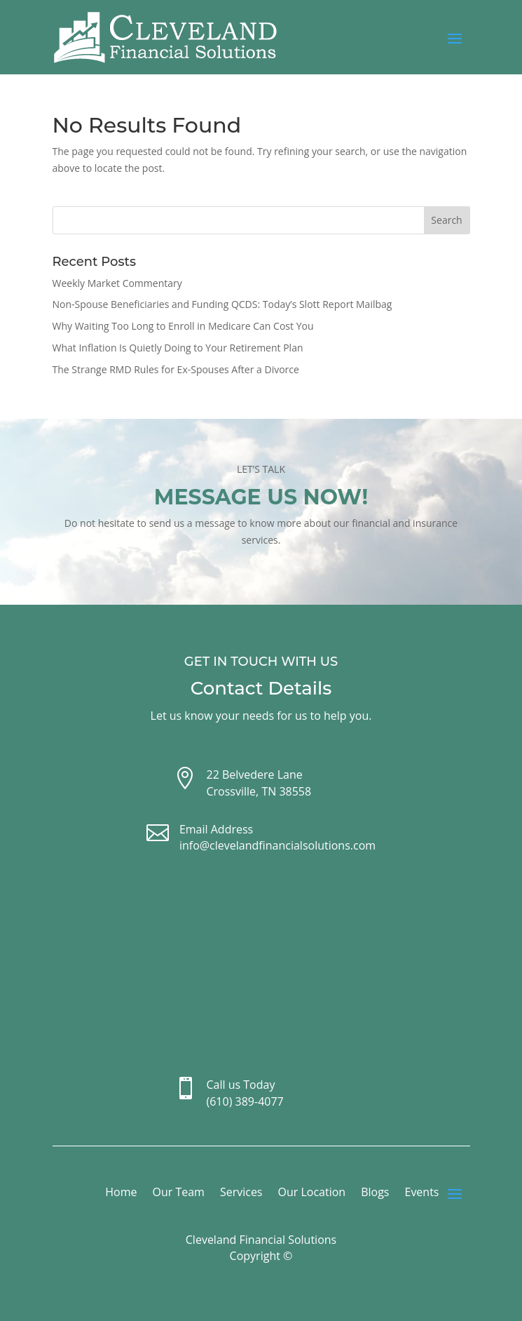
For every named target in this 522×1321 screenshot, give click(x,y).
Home (121, 1193)
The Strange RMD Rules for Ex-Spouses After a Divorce (176, 369)
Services (241, 1193)
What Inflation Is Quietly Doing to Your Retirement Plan (178, 347)
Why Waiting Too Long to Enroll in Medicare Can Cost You (183, 326)
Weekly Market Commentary (117, 283)
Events (421, 1193)
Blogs (375, 1193)
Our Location (312, 1193)
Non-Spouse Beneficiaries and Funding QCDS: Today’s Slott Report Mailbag (222, 304)
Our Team (178, 1193)
